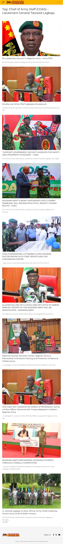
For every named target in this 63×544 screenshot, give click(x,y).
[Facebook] (53, 534)
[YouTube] (59, 534)
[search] (53, 2)
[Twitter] (56, 534)
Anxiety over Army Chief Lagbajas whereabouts (24, 104)
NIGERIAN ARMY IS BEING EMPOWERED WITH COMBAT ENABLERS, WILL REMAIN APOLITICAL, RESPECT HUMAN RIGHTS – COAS (29, 203)
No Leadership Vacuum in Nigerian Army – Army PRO (27, 58)
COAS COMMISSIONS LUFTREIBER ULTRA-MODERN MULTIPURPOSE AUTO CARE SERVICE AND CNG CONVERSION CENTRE (26, 256)
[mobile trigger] (4, 2)
